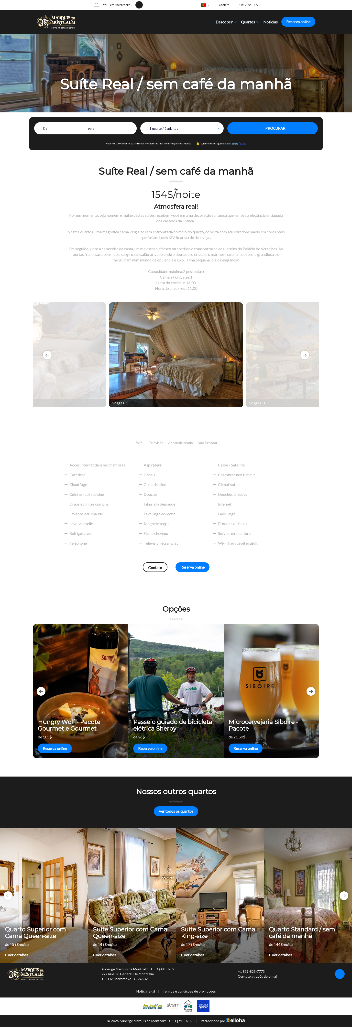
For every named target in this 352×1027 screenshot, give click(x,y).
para (91, 128)
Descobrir (226, 22)
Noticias (270, 22)
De (45, 128)
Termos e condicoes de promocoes (189, 991)
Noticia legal (145, 991)
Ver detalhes (16, 954)
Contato (155, 567)
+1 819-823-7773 (248, 971)
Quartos (250, 22)
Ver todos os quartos (176, 811)
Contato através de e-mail (254, 976)
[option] (176, 354)
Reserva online (298, 21)
